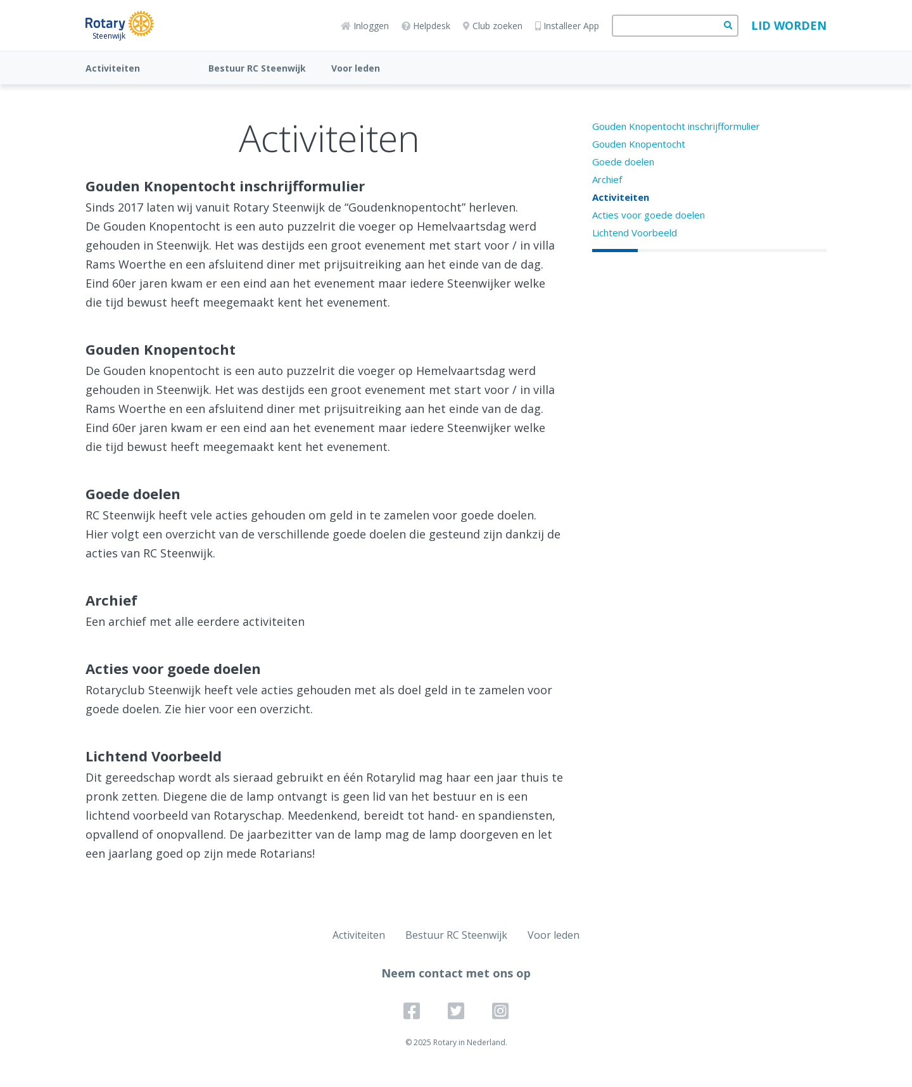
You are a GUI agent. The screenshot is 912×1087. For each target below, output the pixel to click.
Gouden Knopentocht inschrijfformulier (676, 126)
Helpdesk (426, 26)
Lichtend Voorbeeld (634, 232)
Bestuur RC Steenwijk (257, 68)
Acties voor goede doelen (648, 214)
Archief (607, 179)
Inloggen (365, 26)
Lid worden (788, 25)
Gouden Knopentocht (638, 143)
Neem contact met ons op (456, 973)
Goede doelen (623, 161)
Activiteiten (113, 68)
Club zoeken (492, 26)
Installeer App (567, 26)
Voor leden (355, 68)
